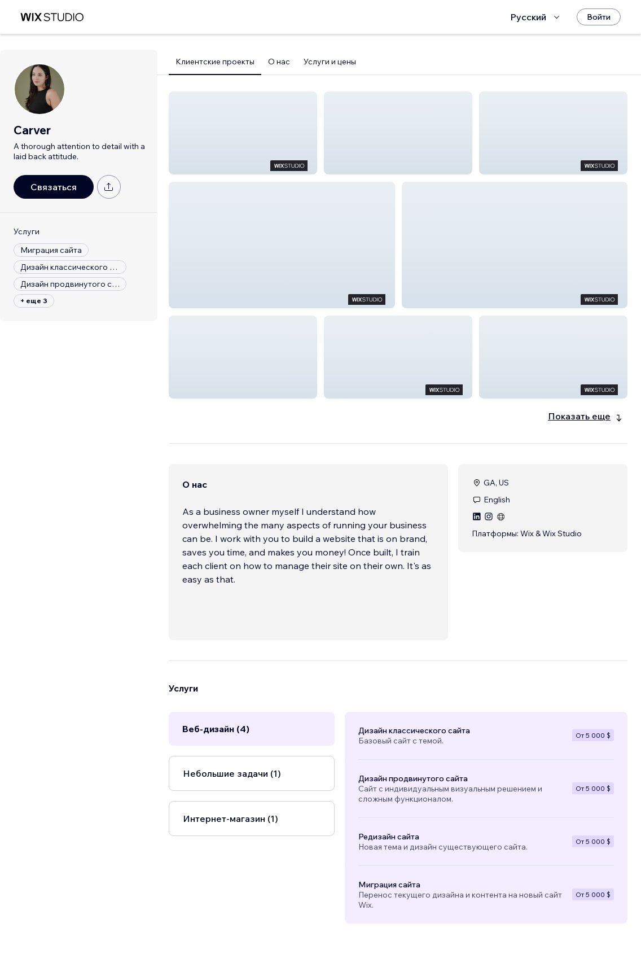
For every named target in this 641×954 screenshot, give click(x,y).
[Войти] (599, 16)
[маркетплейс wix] (52, 17)
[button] (243, 132)
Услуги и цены (330, 61)
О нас (279, 61)
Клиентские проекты (214, 61)
